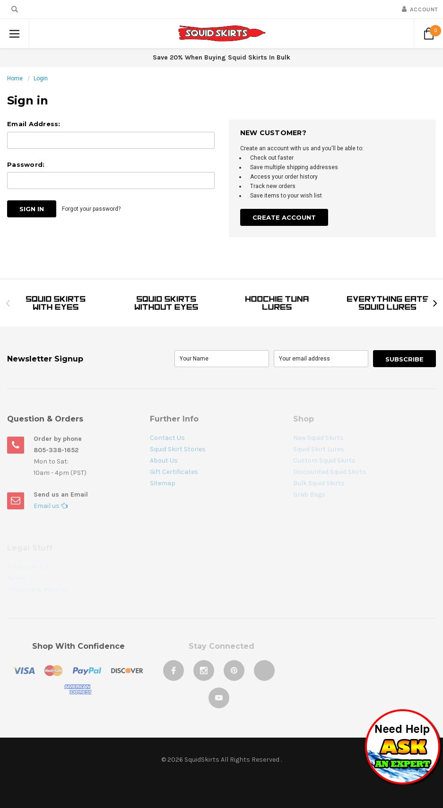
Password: (25, 164)
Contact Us (167, 438)
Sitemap (162, 483)
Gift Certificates (174, 472)
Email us (51, 506)
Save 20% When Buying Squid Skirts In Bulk (221, 57)
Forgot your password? (91, 209)
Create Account (284, 217)
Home (15, 78)
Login (41, 78)
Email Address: (34, 124)
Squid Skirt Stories (178, 449)
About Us (164, 460)
